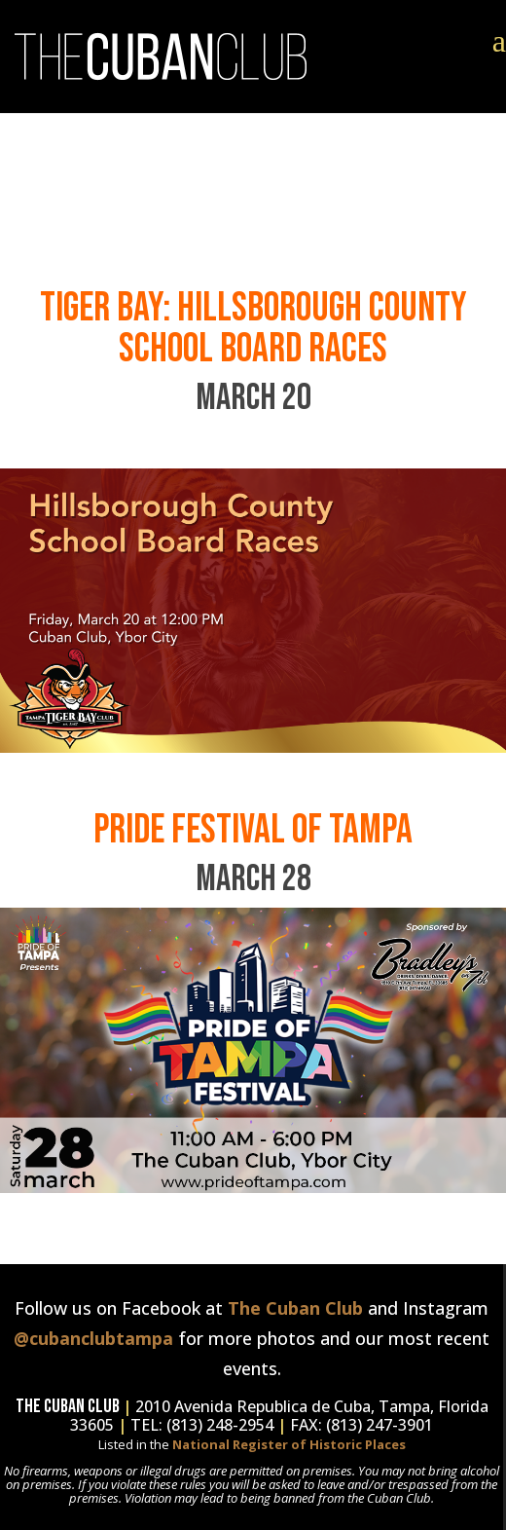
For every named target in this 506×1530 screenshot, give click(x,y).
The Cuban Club (295, 1308)
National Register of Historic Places (289, 1444)
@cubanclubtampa (93, 1338)
